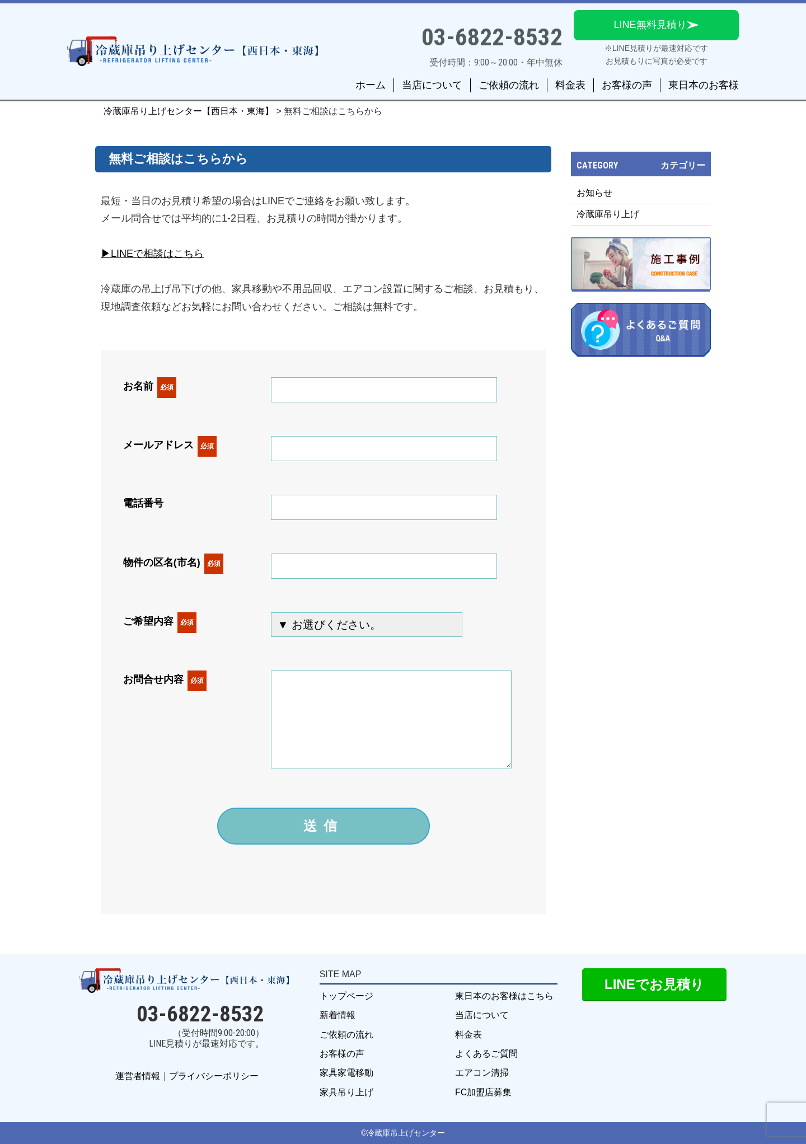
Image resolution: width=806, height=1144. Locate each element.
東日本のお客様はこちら (504, 996)
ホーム (370, 85)
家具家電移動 (346, 1072)
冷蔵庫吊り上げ (608, 214)
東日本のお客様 (703, 85)
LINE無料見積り (649, 24)
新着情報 (337, 1015)
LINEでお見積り (654, 984)
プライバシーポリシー (214, 1076)
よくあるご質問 (486, 1053)
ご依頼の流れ (509, 85)
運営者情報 (137, 1076)
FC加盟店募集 (483, 1092)
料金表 (570, 85)
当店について (432, 85)
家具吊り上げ (346, 1092)
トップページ (346, 996)
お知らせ (594, 193)
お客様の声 (627, 85)
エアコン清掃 (482, 1072)
